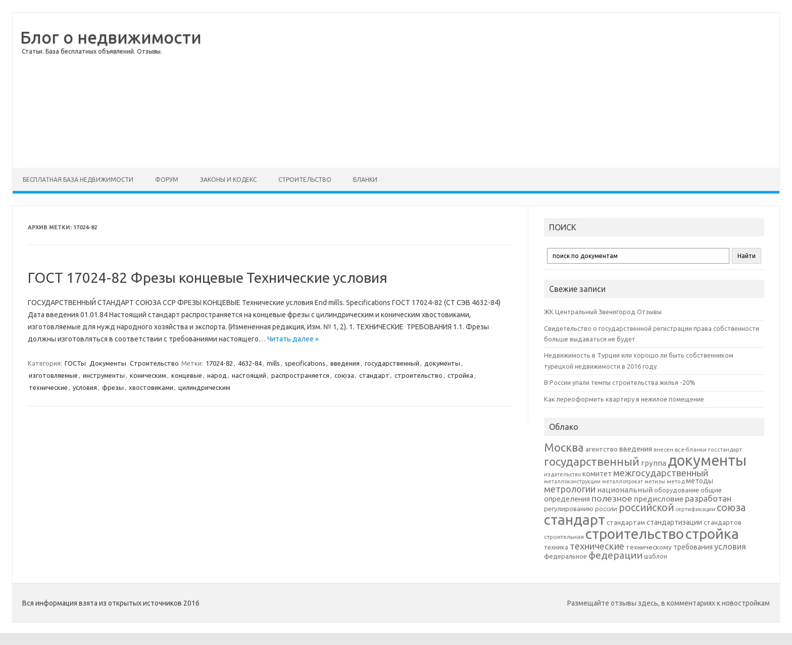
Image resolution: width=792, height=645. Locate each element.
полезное (611, 498)
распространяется (300, 375)
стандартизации (674, 522)
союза (344, 375)
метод (675, 481)
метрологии (570, 489)
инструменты (104, 375)
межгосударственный (660, 473)
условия (85, 387)
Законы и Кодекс (228, 179)
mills (273, 363)
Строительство (304, 179)
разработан (708, 498)
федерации (615, 555)
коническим (148, 375)
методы (699, 481)
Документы (107, 363)
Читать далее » (293, 339)
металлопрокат (622, 481)
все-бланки (691, 449)
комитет (597, 474)
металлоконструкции (572, 481)
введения (345, 363)
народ (217, 375)
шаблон (655, 556)
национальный (625, 489)
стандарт (374, 375)
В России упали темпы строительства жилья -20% (620, 382)
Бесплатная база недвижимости (78, 179)
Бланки (365, 179)
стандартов (722, 522)
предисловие (658, 498)
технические (48, 387)
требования (693, 547)
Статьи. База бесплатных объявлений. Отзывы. (92, 51)
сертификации (695, 509)
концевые (186, 375)
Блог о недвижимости (111, 36)
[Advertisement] (490, 90)
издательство (562, 474)
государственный (392, 363)
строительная (564, 536)
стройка (460, 375)
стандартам (626, 522)
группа (653, 463)
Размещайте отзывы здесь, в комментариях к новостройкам (668, 603)
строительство (418, 375)
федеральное (565, 556)
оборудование (676, 489)
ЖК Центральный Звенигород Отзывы (603, 311)
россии (606, 508)
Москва (564, 447)
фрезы (113, 387)
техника (556, 547)
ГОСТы (75, 363)
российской (646, 507)
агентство (601, 449)
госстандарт (725, 449)
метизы (655, 481)
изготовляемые (53, 375)
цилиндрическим (204, 387)
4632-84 (250, 363)
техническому (649, 547)
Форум (166, 179)
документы (442, 363)
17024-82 (219, 363)
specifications (305, 363)
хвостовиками (151, 387)
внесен (663, 449)
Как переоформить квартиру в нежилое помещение (624, 399)
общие (711, 489)
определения (567, 499)
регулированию (568, 509)
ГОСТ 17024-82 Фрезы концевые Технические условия (207, 277)
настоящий (249, 375)
